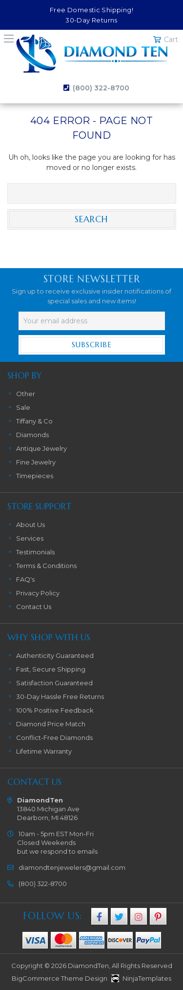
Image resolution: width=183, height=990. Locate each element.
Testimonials (35, 552)
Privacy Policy (38, 593)
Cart (171, 39)
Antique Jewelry (41, 448)
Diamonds (32, 435)
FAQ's (25, 579)
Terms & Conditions (46, 565)
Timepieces (34, 476)
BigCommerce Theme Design (59, 978)
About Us (30, 524)
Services (29, 538)
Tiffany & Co (34, 421)
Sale (23, 407)
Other (25, 394)
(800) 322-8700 (101, 88)
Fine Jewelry (36, 462)
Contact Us (33, 607)
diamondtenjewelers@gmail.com (72, 867)
